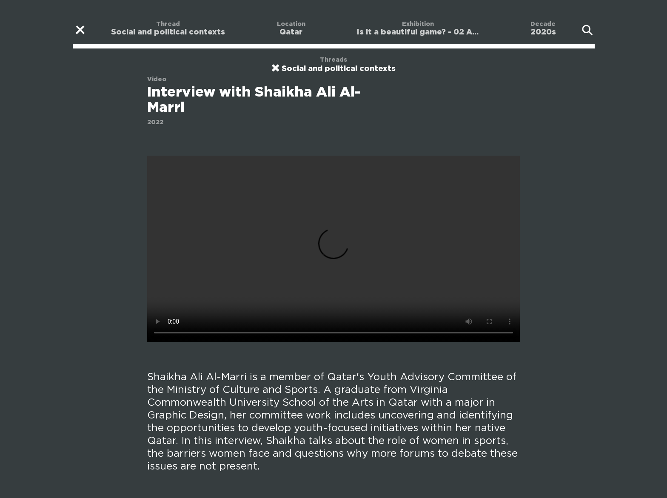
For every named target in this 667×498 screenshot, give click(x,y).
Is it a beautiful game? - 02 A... (418, 32)
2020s (543, 32)
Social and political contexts (168, 32)
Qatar (290, 32)
